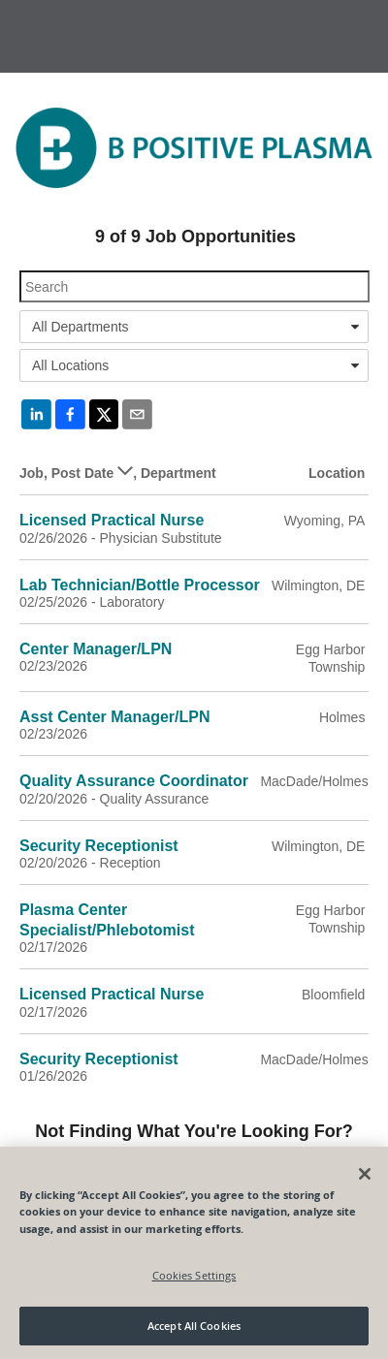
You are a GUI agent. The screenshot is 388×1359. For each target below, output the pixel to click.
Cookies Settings (194, 1275)
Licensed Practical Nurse (111, 520)
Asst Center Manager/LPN (114, 717)
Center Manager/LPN (95, 649)
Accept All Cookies (194, 1325)
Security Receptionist (98, 846)
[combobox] (194, 326)
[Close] (364, 1174)
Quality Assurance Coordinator (133, 781)
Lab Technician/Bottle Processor (139, 585)
